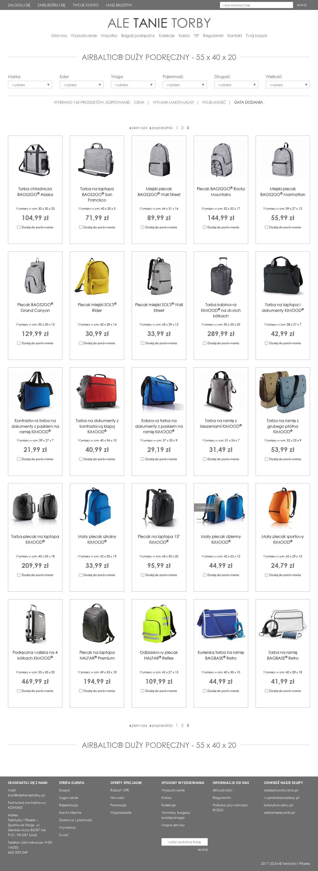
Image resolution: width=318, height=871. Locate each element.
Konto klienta (70, 812)
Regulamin (213, 35)
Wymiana (67, 827)
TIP (196, 35)
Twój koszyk (256, 35)
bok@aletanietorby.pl (26, 795)
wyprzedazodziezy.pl (281, 797)
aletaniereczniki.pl (279, 812)
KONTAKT (15, 807)
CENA (139, 102)
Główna (59, 35)
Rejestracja (68, 805)
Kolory (184, 35)
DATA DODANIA (248, 102)
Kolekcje (167, 35)
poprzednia (161, 127)
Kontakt (235, 35)
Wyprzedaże (120, 812)
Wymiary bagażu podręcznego (176, 815)
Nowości (117, 797)
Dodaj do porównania (37, 227)
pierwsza (138, 127)
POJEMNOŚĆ (214, 102)
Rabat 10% (119, 790)
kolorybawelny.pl (278, 805)
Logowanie (68, 797)
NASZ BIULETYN (119, 4)
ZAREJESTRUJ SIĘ (51, 4)
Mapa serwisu (173, 825)
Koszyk (64, 790)
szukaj (301, 5)
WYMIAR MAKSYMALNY (173, 102)
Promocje (118, 805)
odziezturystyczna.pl (281, 790)
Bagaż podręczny (138, 35)
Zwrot (63, 834)
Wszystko (109, 35)
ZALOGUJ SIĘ (19, 4)
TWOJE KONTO (86, 4)
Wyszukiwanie (84, 35)
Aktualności (222, 790)
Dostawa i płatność (75, 820)
